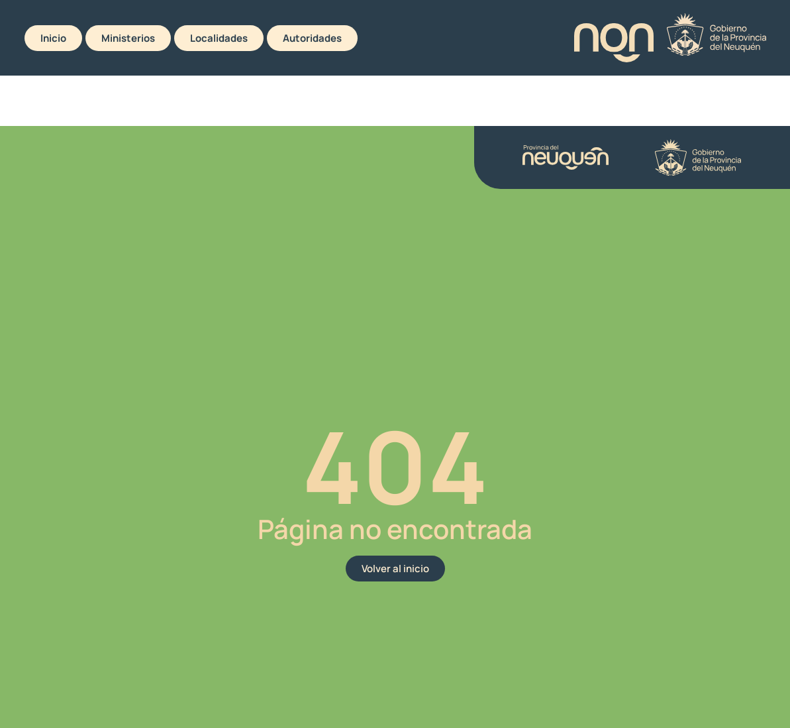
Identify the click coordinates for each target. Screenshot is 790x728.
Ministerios (128, 38)
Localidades (219, 38)
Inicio (53, 38)
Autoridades (312, 38)
